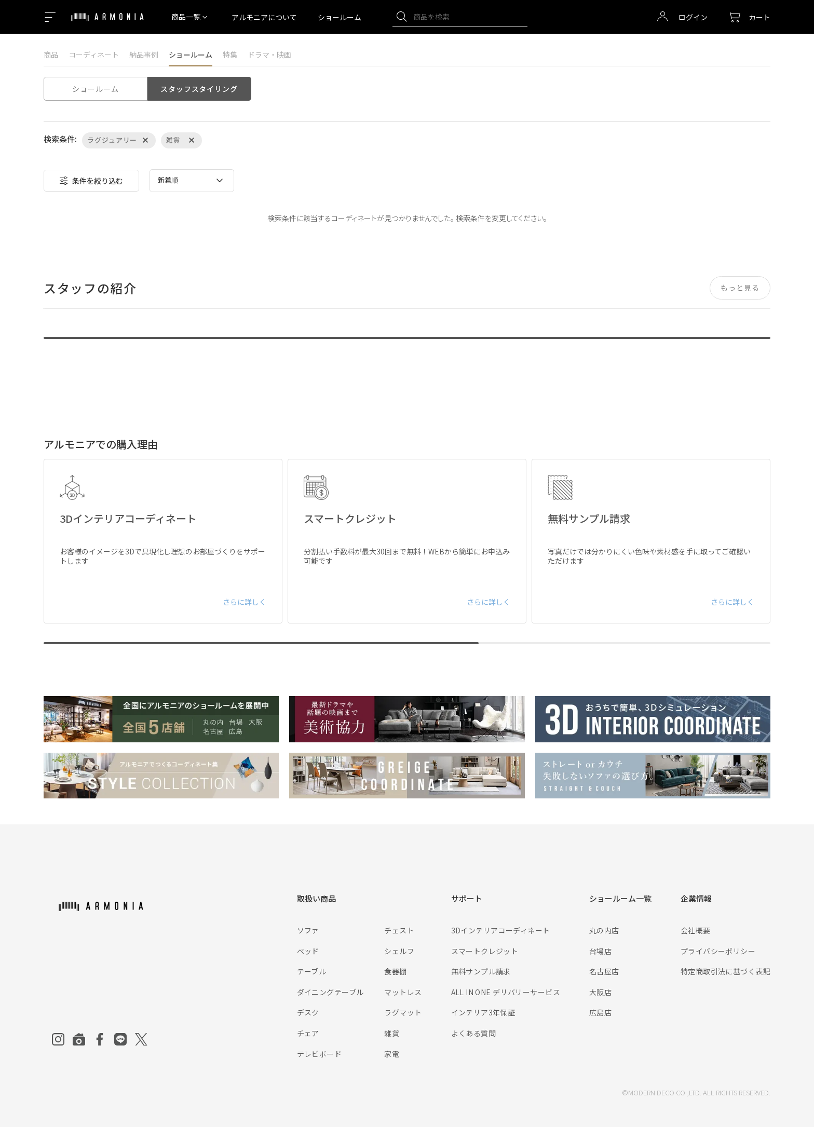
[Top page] (107, 23)
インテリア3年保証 (483, 1012)
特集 (230, 54)
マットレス (403, 992)
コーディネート (94, 54)
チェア (308, 1033)
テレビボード (319, 1054)
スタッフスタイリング (198, 89)
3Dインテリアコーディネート (500, 930)
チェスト (399, 930)
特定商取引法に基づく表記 (725, 971)
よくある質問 (473, 1033)
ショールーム (339, 17)
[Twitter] (141, 1039)
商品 (51, 54)
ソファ (308, 930)
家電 (391, 1054)
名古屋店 (604, 971)
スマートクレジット (485, 951)
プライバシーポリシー (718, 951)
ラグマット (403, 1012)
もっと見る (740, 287)
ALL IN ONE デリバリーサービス (505, 992)
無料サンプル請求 (481, 971)
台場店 (600, 951)
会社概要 (696, 930)
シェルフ (399, 951)
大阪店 (600, 992)
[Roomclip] (79, 1039)
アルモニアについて (264, 17)
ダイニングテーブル (330, 992)
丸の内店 (604, 930)
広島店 (600, 1012)
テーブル (312, 971)
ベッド (308, 951)
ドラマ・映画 (269, 54)
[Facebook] (99, 1039)
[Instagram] (58, 1039)
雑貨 (391, 1033)
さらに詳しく (244, 601)
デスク (308, 1012)
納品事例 (143, 54)
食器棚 (395, 971)
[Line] (120, 1039)
